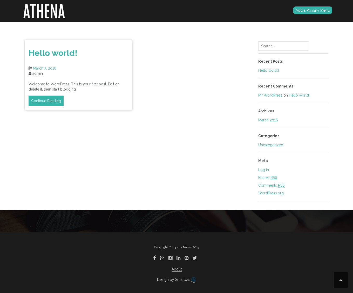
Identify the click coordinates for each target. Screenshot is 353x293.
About (177, 269)
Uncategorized (270, 145)
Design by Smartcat (176, 280)
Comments (271, 185)
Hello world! (53, 54)
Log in (263, 170)
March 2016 (268, 120)
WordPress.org (271, 193)
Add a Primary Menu (313, 10)
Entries (267, 177)
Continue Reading (46, 102)
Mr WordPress (270, 95)
